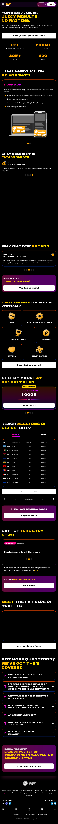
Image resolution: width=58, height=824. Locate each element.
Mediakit (16, 814)
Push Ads (12, 84)
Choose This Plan (29, 405)
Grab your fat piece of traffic (29, 35)
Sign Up (51, 4)
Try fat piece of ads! (29, 646)
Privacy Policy (42, 814)
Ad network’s (10, 543)
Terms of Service (29, 814)
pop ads (15, 793)
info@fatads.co (50, 800)
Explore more (29, 515)
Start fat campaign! (29, 365)
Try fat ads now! (29, 287)
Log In (42, 4)
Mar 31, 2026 (20, 543)
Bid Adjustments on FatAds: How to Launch (22, 552)
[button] (28, 143)
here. (36, 570)
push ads (7, 793)
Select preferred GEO (29, 492)
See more (29, 585)
